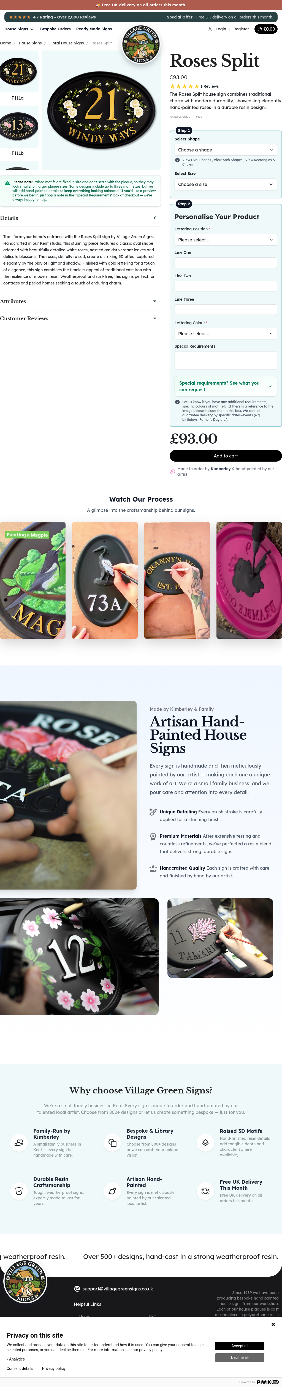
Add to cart (226, 456)
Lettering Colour (190, 322)
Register (241, 28)
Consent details (20, 1368)
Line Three (184, 299)
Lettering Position (191, 229)
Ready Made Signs (94, 28)
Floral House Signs (66, 43)
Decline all (240, 1357)
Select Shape (187, 139)
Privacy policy (54, 1368)
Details (9, 218)
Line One (183, 252)
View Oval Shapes (197, 160)
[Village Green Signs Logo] (158, 28)
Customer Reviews (24, 319)
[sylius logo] (25, 1281)
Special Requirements (195, 346)
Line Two (183, 275)
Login (221, 28)
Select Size (185, 173)
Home (5, 43)
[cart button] (266, 29)
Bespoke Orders (55, 28)
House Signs (19, 29)
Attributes (13, 302)
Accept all (239, 1346)
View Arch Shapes (228, 160)
